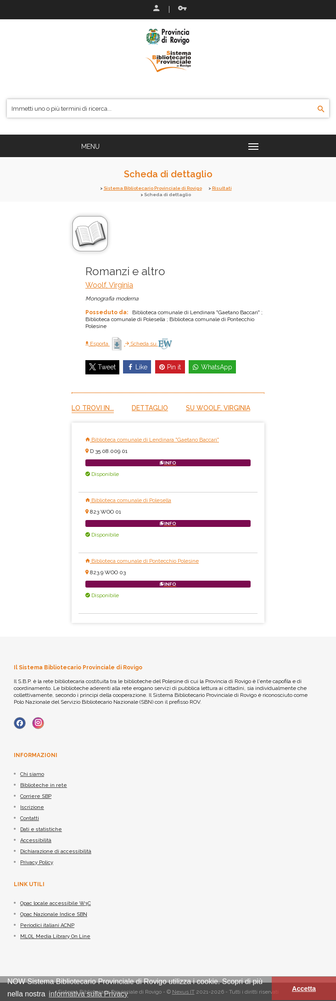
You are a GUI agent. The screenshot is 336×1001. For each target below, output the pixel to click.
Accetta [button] (304, 988)
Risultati (222, 188)
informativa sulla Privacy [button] (88, 994)
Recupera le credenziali (182, 8)
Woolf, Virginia (109, 285)
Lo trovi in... (93, 408)
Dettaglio (150, 408)
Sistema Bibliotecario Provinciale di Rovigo (153, 188)
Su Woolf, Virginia (218, 408)
